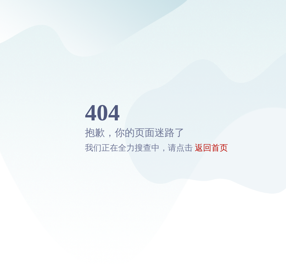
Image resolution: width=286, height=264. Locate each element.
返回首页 (211, 147)
